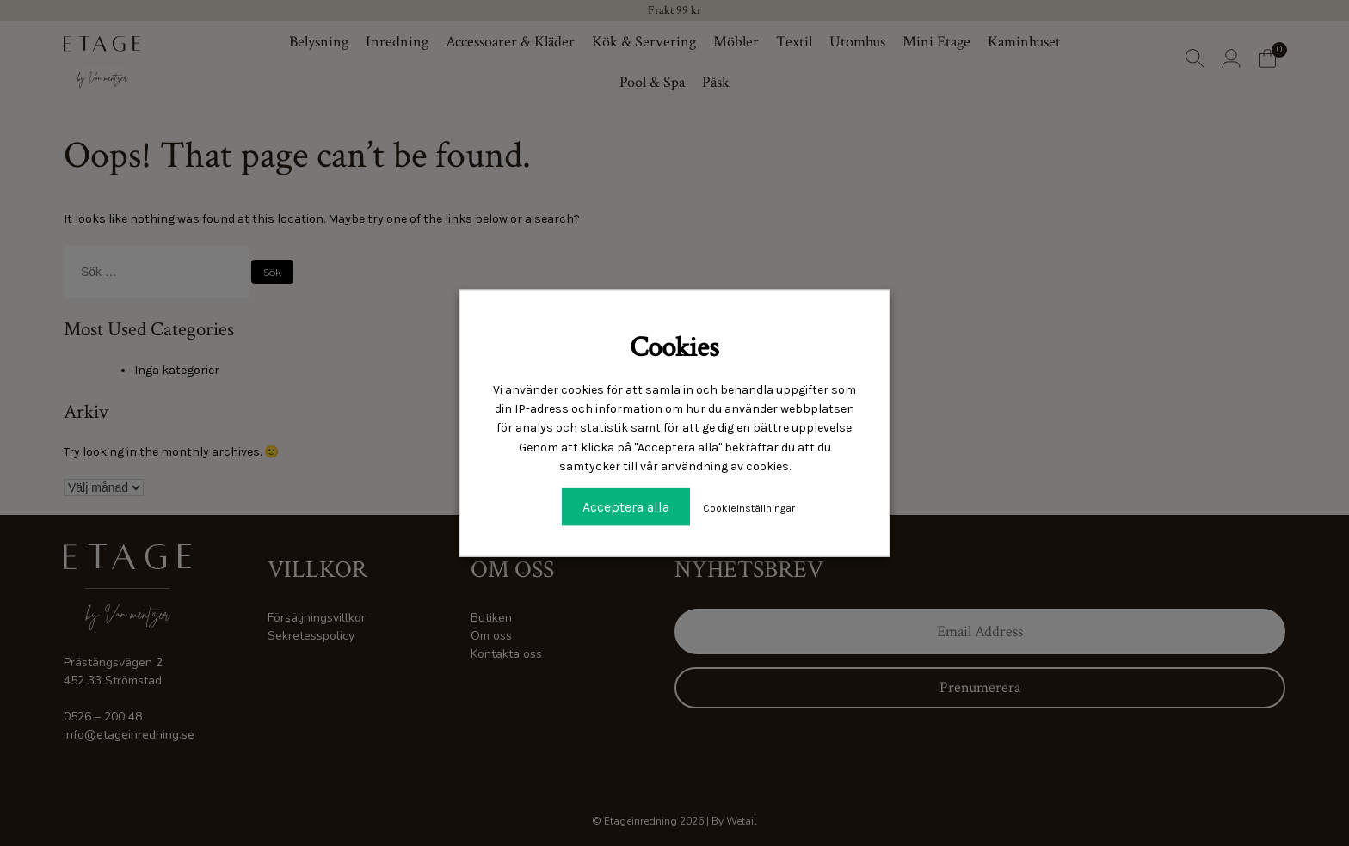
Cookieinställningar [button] (749, 507)
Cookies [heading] (674, 347)
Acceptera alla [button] (625, 506)
